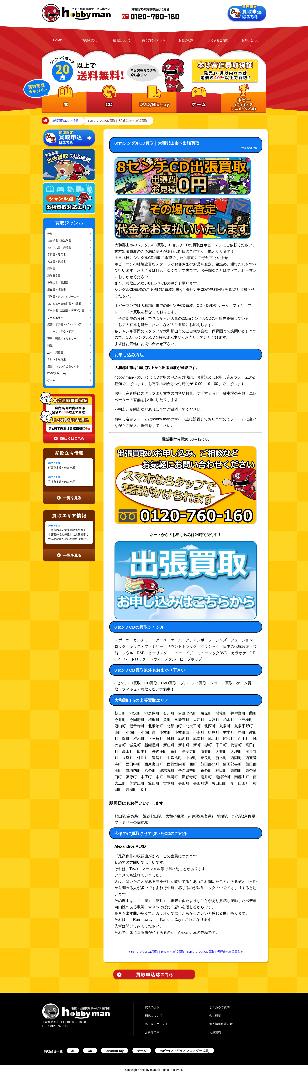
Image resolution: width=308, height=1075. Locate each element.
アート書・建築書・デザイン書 (65, 310)
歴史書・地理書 (56, 289)
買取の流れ (89, 40)
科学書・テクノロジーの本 (63, 296)
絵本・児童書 (55, 352)
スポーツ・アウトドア (60, 331)
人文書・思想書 (56, 261)
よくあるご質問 (218, 40)
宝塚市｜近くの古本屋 (61, 481)
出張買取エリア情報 (65, 120)
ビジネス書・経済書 (59, 247)
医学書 (51, 268)
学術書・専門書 (56, 254)
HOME (57, 40)
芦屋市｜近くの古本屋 (61, 467)
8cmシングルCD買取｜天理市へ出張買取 (213, 951)
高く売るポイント (153, 40)
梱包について (122, 40)
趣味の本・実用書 (58, 282)
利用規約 (215, 1032)
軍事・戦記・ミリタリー (61, 338)
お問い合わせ (250, 40)
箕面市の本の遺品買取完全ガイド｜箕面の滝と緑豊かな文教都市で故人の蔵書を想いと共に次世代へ (68, 534)
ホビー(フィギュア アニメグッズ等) (184, 1051)
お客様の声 (186, 40)
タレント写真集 (56, 359)
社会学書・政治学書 (59, 240)
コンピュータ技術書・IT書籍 (64, 303)
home (44, 121)
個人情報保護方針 (221, 1023)
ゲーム (51, 380)
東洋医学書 (54, 275)
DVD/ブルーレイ (57, 373)
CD (90, 1051)
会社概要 (215, 1015)
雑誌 (50, 345)
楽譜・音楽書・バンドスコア (64, 324)
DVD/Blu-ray (115, 1051)
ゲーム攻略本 (55, 317)
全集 (50, 233)
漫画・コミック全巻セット (63, 366)
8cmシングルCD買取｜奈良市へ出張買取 (157, 951)
